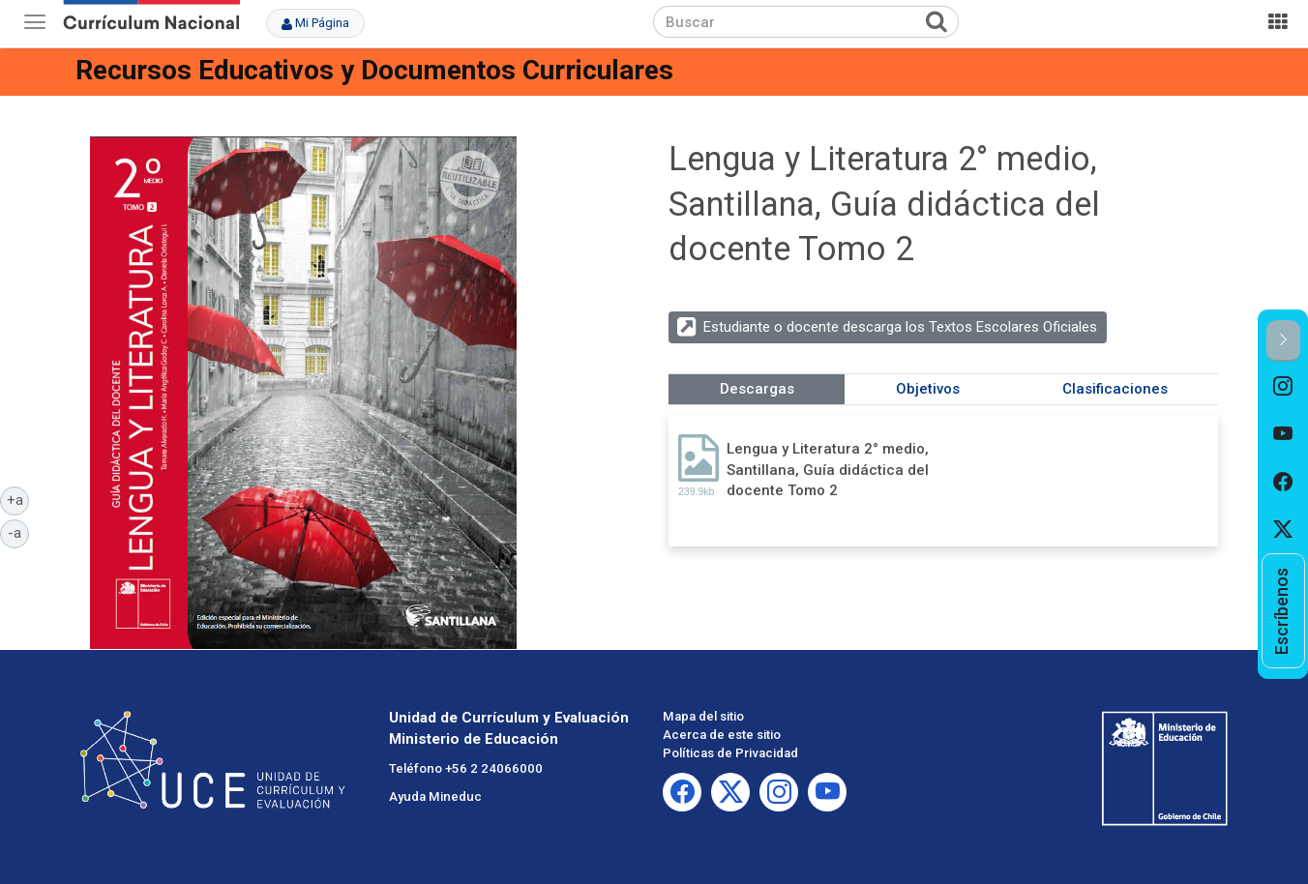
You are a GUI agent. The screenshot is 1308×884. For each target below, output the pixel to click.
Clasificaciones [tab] (1115, 389)
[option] (1283, 386)
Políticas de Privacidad (730, 753)
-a (18, 532)
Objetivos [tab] (928, 389)
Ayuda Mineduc (435, 796)
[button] (1283, 341)
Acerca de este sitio (722, 734)
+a (18, 499)
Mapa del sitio (703, 716)
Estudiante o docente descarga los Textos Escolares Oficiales (900, 327)
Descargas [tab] (757, 389)
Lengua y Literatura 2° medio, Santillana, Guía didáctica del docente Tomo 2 (828, 469)
